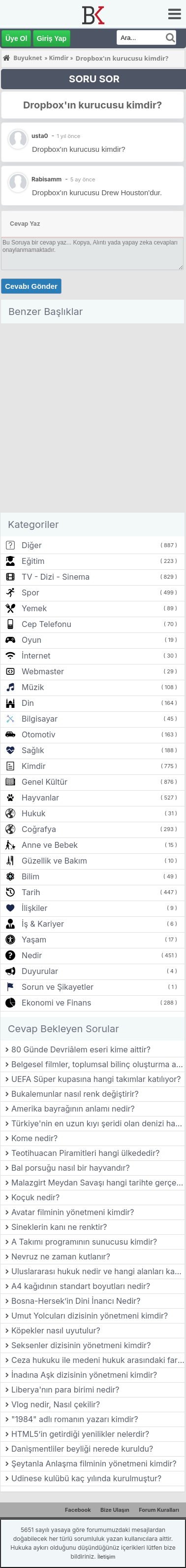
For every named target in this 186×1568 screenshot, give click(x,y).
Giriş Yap (51, 38)
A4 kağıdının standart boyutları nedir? (80, 1286)
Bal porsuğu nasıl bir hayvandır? (70, 1168)
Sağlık (33, 750)
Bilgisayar (40, 719)
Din (28, 703)
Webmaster (43, 671)
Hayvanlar (40, 797)
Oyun (31, 640)
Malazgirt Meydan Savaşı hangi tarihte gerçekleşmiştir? (98, 1182)
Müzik (33, 687)
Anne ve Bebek (50, 845)
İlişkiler (34, 908)
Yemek (34, 608)
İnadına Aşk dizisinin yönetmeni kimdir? (84, 1375)
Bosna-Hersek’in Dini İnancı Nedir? (75, 1301)
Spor (30, 592)
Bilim (30, 876)
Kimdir (34, 766)
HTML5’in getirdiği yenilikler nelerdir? (80, 1434)
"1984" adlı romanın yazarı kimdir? (74, 1419)
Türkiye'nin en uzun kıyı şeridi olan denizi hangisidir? (98, 1123)
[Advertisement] (92, 419)
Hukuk (33, 813)
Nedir (32, 955)
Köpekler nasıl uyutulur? (55, 1330)
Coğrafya (39, 829)
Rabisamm (46, 179)
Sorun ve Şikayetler (57, 987)
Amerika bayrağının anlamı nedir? (73, 1109)
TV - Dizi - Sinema (56, 577)
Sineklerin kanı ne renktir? (59, 1227)
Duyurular (40, 971)
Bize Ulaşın (114, 1509)
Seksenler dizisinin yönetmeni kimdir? (81, 1345)
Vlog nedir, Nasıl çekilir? (55, 1404)
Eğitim (33, 561)
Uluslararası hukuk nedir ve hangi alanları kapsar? (98, 1271)
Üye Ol (16, 38)
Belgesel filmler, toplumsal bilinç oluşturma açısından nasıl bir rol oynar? (98, 1064)
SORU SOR (94, 79)
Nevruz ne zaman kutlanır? (60, 1256)
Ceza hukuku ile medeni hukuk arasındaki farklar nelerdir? (98, 1360)
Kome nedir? (34, 1138)
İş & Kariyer (43, 924)
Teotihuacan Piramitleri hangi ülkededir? (85, 1153)
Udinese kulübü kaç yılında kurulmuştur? (86, 1478)
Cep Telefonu (46, 624)
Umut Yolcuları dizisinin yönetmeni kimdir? (89, 1316)
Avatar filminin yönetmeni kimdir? (72, 1212)
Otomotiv (39, 734)
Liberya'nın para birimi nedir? (65, 1389)
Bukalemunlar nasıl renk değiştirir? (75, 1094)
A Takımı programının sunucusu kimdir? (84, 1242)
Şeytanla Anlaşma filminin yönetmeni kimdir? (94, 1463)
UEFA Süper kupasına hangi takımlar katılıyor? (96, 1079)
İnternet (36, 656)
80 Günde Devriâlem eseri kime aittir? (81, 1049)
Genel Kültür (44, 782)
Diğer (32, 545)
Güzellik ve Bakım (54, 861)
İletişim (106, 1556)
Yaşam (34, 939)
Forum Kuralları (159, 1509)
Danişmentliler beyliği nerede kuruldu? (82, 1449)
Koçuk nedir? (35, 1197)
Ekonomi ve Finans (56, 1003)
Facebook (78, 1509)
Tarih (31, 892)
